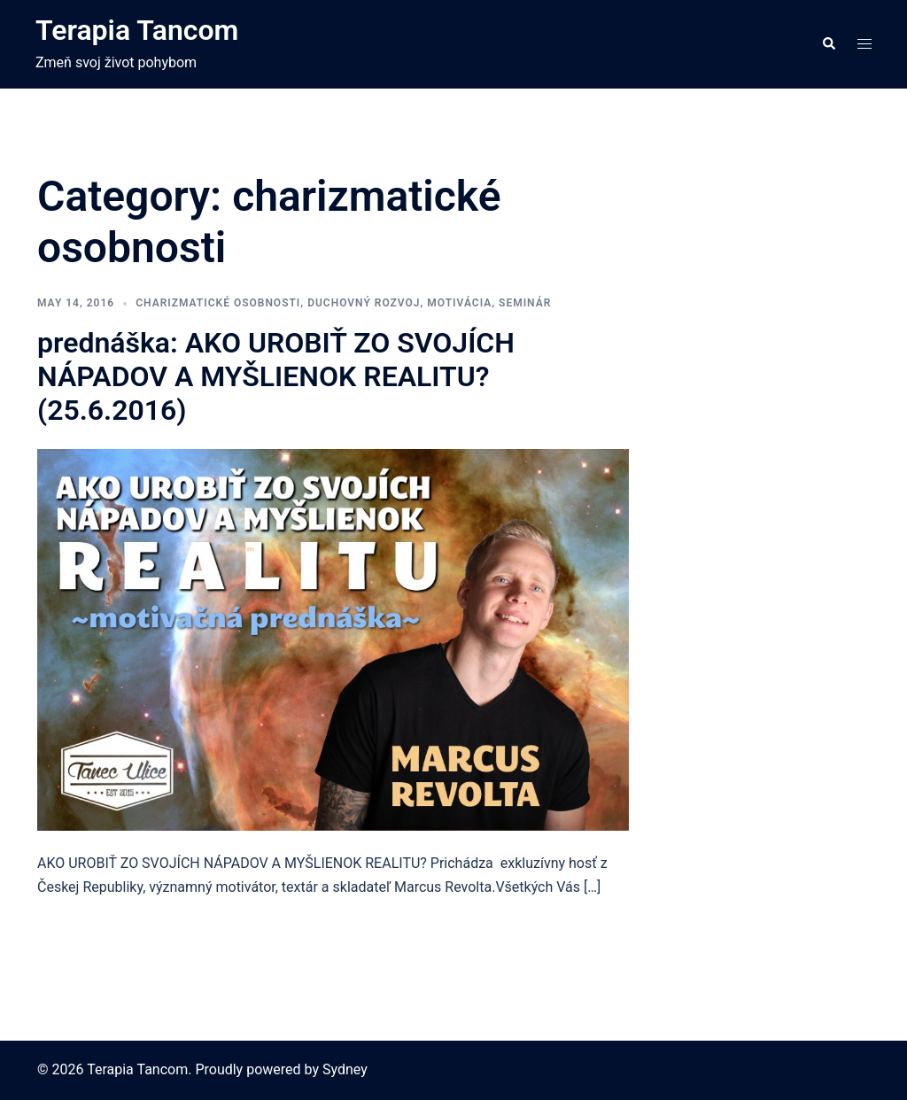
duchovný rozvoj (363, 303)
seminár (525, 303)
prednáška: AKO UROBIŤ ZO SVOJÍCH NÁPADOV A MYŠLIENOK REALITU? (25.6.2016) (276, 377)
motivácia (459, 303)
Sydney (345, 1069)
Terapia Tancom (136, 30)
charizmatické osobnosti (218, 303)
